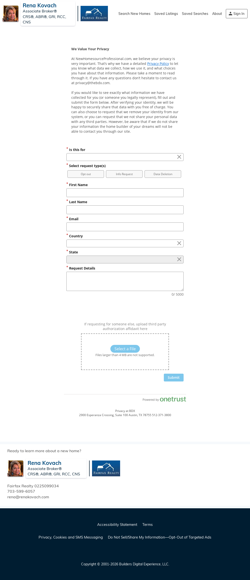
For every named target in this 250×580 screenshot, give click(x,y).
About (217, 13)
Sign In (238, 13)
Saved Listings (166, 13)
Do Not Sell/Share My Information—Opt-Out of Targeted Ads (159, 537)
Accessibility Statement (117, 524)
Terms (147, 524)
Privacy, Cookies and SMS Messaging (71, 537)
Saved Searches (195, 13)
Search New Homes (134, 13)
